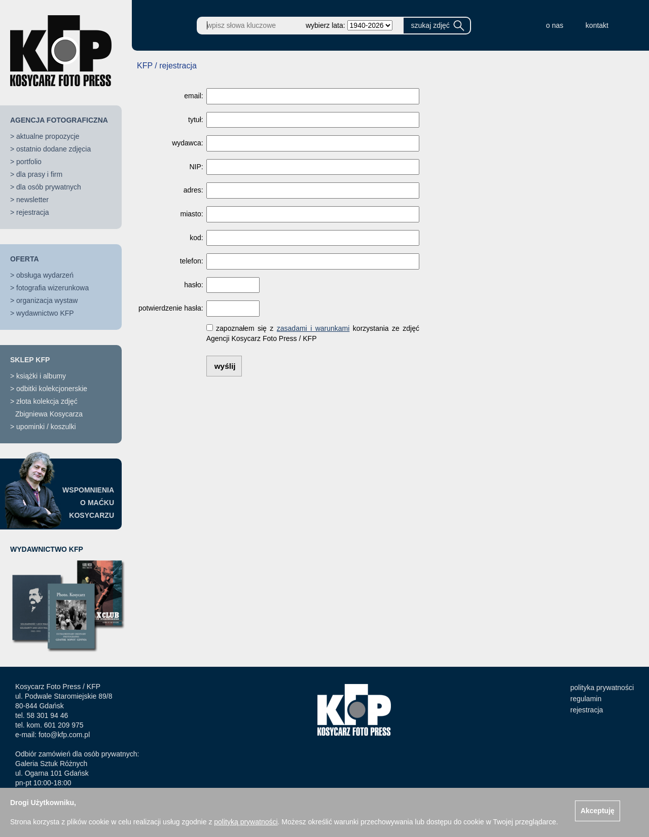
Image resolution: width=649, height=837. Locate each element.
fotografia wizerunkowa (52, 288)
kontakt (597, 25)
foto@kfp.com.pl (64, 735)
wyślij (225, 366)
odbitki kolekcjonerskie (51, 389)
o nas (554, 25)
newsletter (32, 200)
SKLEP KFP (30, 360)
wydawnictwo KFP (45, 313)
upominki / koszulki (46, 427)
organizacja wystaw (47, 300)
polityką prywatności (245, 822)
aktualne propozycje (48, 136)
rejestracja (32, 212)
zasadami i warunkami (313, 328)
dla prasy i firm (39, 174)
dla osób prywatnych (48, 187)
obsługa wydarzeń (45, 275)
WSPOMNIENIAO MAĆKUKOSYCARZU (88, 502)
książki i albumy (41, 376)
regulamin (585, 699)
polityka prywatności (602, 687)
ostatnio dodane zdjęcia (53, 149)
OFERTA (24, 259)
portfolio (29, 162)
